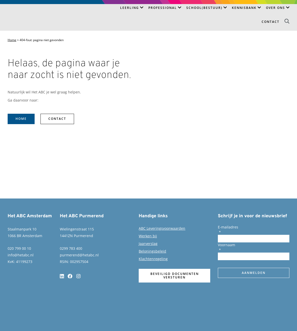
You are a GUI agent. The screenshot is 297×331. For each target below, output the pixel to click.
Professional (162, 8)
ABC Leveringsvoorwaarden (162, 228)
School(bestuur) (204, 8)
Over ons (275, 8)
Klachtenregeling (153, 258)
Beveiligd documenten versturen (174, 275)
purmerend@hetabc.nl (79, 255)
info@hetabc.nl (21, 255)
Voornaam (226, 244)
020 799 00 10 (19, 248)
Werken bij (148, 236)
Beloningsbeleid (152, 251)
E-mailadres (228, 227)
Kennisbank (244, 8)
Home (12, 40)
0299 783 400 (71, 248)
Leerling (129, 8)
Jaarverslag (148, 243)
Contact (270, 22)
